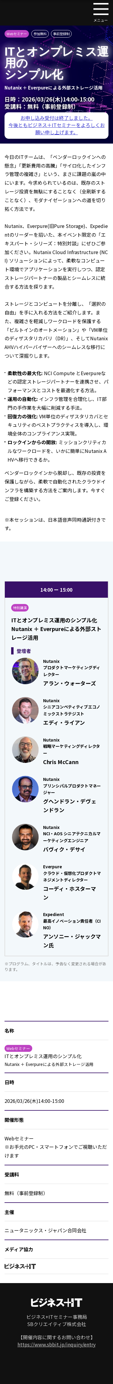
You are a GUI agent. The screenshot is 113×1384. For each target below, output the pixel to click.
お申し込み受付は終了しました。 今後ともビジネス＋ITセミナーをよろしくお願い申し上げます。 (56, 125)
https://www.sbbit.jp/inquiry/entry (56, 1344)
